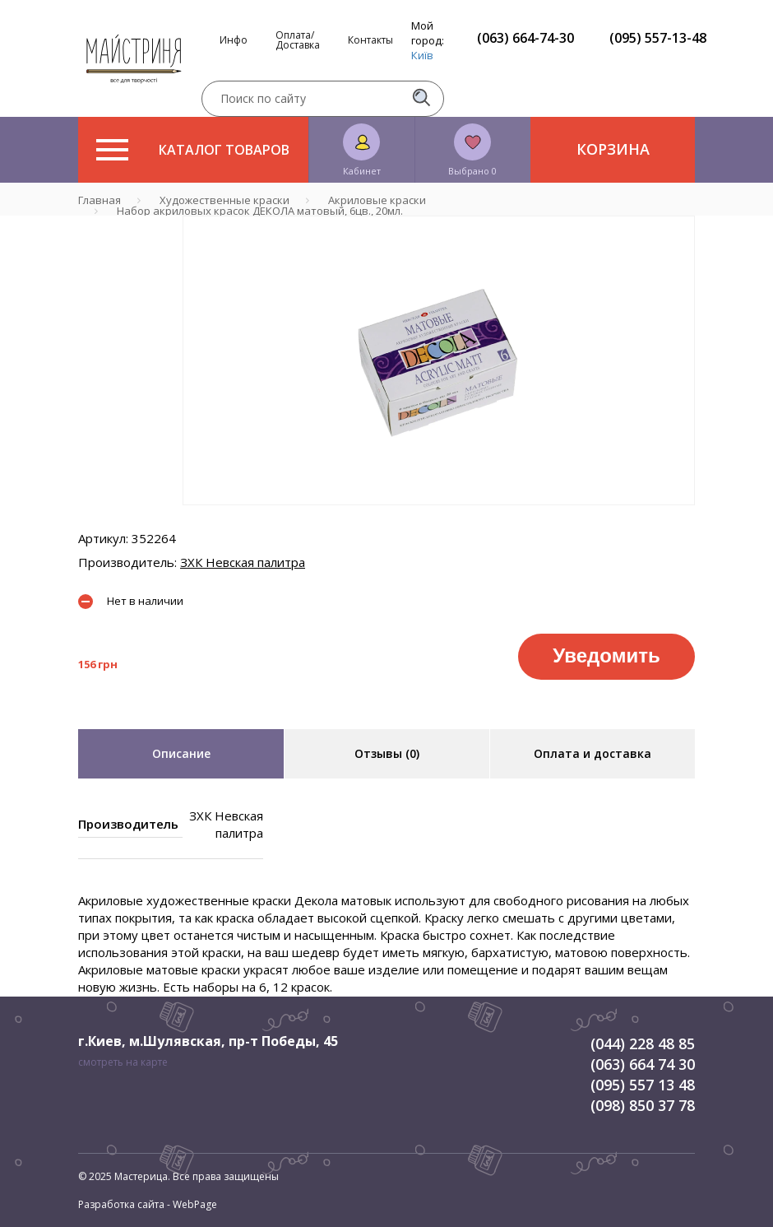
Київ (422, 55)
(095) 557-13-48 (657, 37)
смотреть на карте (123, 1062)
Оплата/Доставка (297, 40)
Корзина (613, 149)
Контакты (370, 40)
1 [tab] (439, 517)
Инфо (234, 40)
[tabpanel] (438, 360)
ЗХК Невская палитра (242, 562)
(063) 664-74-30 (525, 37)
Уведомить (606, 655)
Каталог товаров (192, 149)
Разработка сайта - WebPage (147, 1204)
